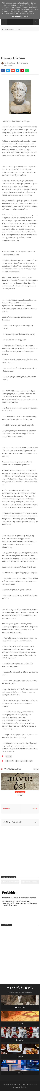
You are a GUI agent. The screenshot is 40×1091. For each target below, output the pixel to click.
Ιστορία (20, 1024)
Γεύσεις (20, 1056)
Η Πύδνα (20, 795)
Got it (26, 16)
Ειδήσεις (20, 1073)
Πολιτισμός (20, 1040)
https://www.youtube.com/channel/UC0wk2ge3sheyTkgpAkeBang (10, 882)
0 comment (8, 65)
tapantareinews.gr (21, 1087)
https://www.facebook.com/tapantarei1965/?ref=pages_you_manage (30, 882)
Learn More (17, 16)
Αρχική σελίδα (9, 29)
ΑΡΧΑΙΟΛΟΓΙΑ (20, 792)
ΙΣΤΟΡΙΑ (19, 29)
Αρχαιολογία (20, 1007)
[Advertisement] (20, 44)
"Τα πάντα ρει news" (25, 1084)
